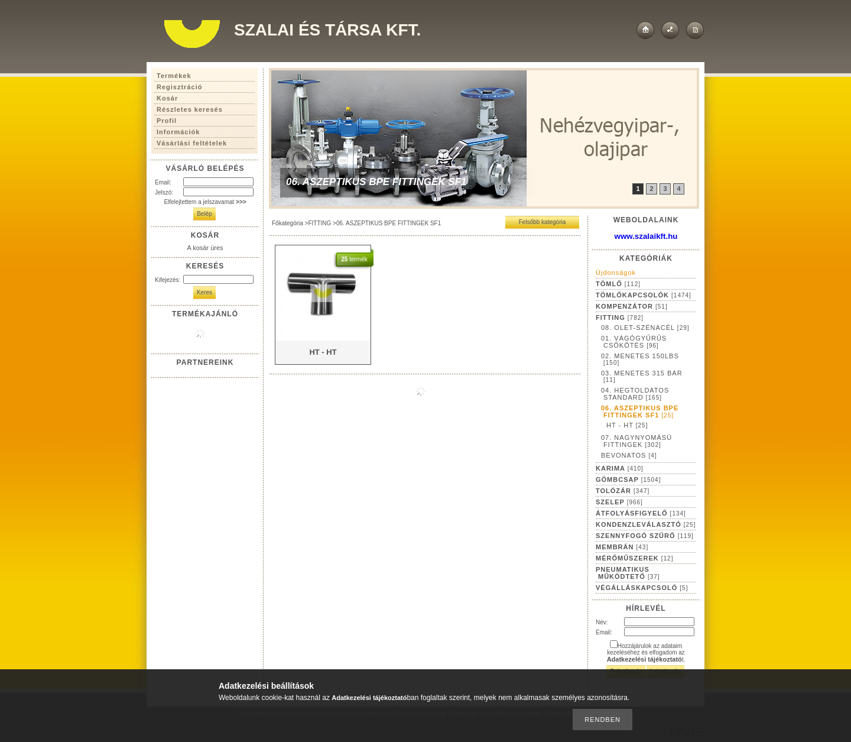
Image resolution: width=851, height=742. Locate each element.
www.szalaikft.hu (646, 236)
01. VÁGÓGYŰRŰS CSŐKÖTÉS (634, 342)
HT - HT (627, 425)
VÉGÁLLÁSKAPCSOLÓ (642, 587)
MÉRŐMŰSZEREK (634, 558)
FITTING (319, 223)
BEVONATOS (629, 455)
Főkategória (287, 223)
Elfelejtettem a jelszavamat (205, 202)
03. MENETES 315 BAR (642, 376)
